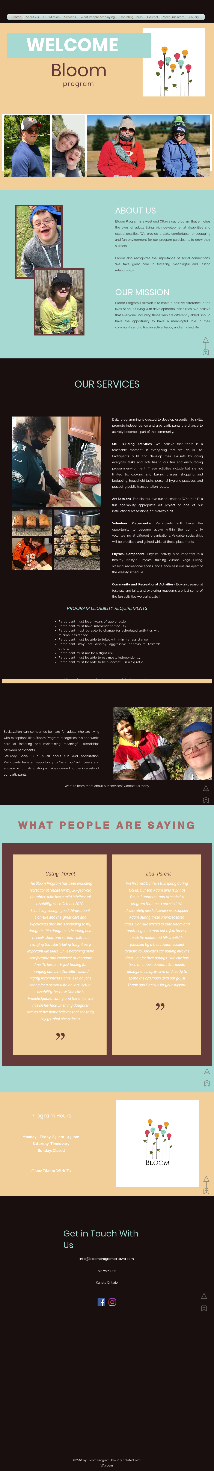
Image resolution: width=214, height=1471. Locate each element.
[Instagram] (112, 1302)
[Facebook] (101, 1302)
